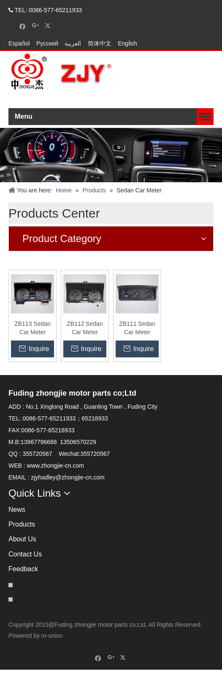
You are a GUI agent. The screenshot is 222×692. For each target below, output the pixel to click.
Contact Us (25, 576)
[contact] (21, 279)
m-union (52, 658)
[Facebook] (22, 26)
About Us (22, 561)
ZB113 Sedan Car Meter (32, 350)
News (16, 531)
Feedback (23, 591)
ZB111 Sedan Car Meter (137, 350)
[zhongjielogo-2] (61, 94)
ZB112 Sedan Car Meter (85, 350)
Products (21, 546)
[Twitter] (48, 26)
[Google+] (35, 26)
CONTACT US (192, 43)
